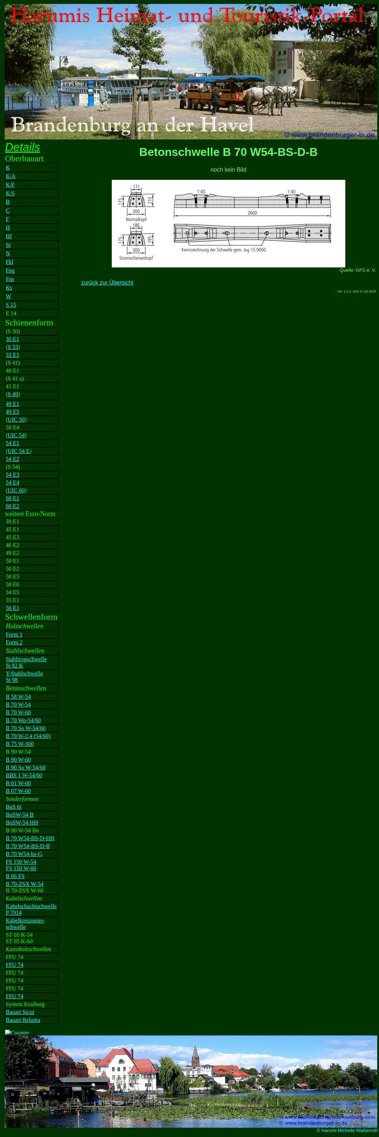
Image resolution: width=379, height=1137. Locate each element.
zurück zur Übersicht (107, 283)
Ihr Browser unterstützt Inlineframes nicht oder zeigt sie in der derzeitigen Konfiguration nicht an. (39, 587)
